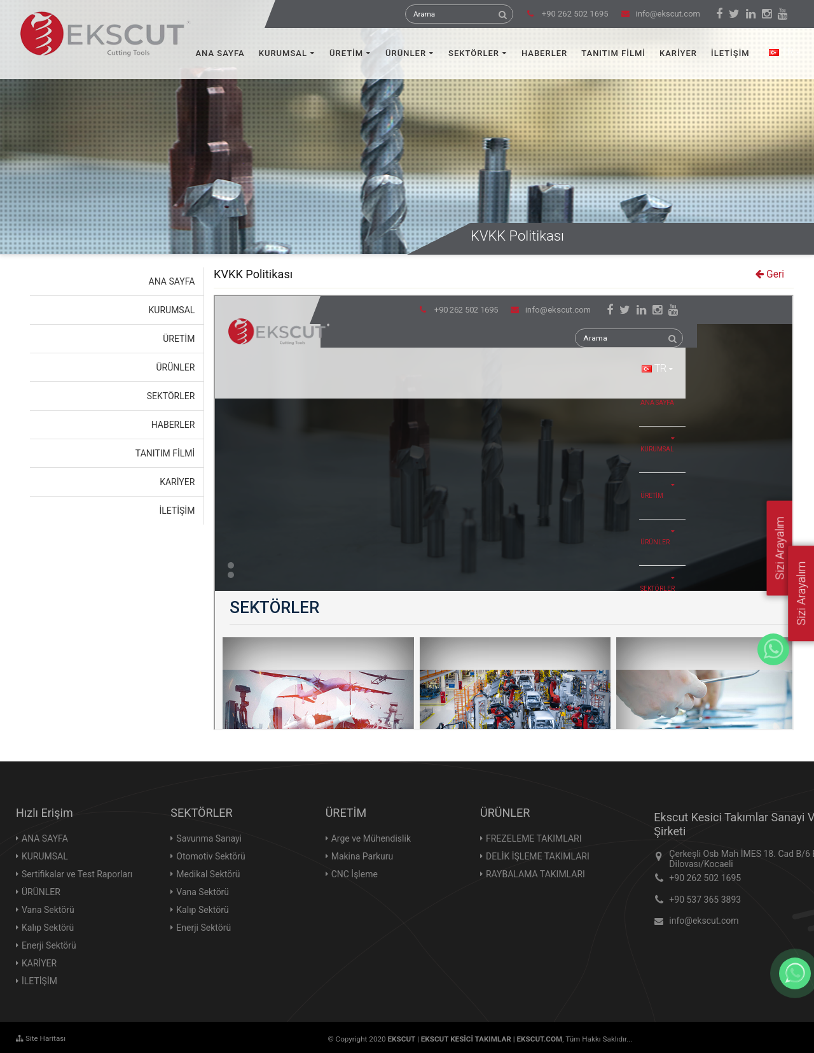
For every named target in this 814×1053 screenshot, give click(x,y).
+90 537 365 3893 (705, 899)
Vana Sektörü (48, 910)
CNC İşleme (354, 874)
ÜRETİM (346, 53)
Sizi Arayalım (801, 593)
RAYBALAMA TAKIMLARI (535, 874)
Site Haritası (41, 1038)
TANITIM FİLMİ (613, 53)
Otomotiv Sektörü (210, 856)
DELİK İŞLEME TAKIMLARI (538, 856)
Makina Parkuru (362, 856)
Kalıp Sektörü (48, 927)
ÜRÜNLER (405, 53)
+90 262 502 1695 (705, 878)
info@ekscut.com (660, 13)
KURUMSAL (283, 53)
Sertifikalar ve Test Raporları (77, 874)
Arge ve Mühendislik (371, 838)
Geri (769, 274)
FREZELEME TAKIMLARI (534, 838)
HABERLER (544, 53)
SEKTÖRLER (473, 53)
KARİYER (678, 53)
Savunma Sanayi (209, 838)
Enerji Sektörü (49, 945)
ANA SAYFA (220, 53)
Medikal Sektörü (208, 874)
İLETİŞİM (730, 53)
